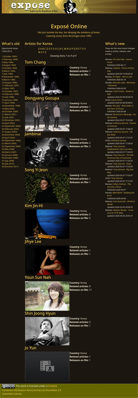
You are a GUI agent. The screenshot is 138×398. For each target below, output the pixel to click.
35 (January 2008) (10, 155)
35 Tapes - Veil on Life (122, 76)
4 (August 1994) (9, 65)
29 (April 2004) (8, 137)
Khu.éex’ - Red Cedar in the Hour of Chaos (120, 107)
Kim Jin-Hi (34, 205)
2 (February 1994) (10, 59)
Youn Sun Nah (38, 277)
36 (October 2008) (10, 157)
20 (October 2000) (10, 111)
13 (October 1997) (10, 91)
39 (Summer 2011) (10, 166)
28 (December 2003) (11, 134)
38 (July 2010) (8, 163)
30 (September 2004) (11, 140)
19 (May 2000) (8, 108)
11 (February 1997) (10, 85)
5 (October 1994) (9, 68)
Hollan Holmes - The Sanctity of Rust (119, 185)
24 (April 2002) (8, 123)
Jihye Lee (33, 241)
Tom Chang (35, 62)
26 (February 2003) (10, 129)
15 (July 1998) (8, 97)
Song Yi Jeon (36, 169)
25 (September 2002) (11, 126)
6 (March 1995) (8, 71)
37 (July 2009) (8, 160)
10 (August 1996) (9, 82)
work (23, 386)
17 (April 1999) (8, 102)
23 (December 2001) (11, 120)
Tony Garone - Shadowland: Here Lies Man (119, 148)
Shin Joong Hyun (40, 313)
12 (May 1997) (8, 88)
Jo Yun (30, 347)
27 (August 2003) (9, 131)
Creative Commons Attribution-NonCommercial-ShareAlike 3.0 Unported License (31, 389)
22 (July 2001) (8, 117)
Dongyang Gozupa (42, 98)
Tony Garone (117, 178)
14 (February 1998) (10, 94)
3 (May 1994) (7, 62)
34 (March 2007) (9, 152)
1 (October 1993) (9, 56)
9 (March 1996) (8, 79)
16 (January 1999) (10, 100)
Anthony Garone (118, 140)
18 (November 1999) (11, 105)
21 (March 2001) (9, 114)
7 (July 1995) (7, 73)
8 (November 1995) (10, 76)
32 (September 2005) (11, 146)
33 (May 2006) (8, 149)
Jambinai (33, 133)
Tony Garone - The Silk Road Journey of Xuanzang (120, 156)
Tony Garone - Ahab (122, 163)
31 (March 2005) (9, 143)
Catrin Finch (116, 100)
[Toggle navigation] (23, 17)
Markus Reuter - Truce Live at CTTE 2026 (120, 211)
